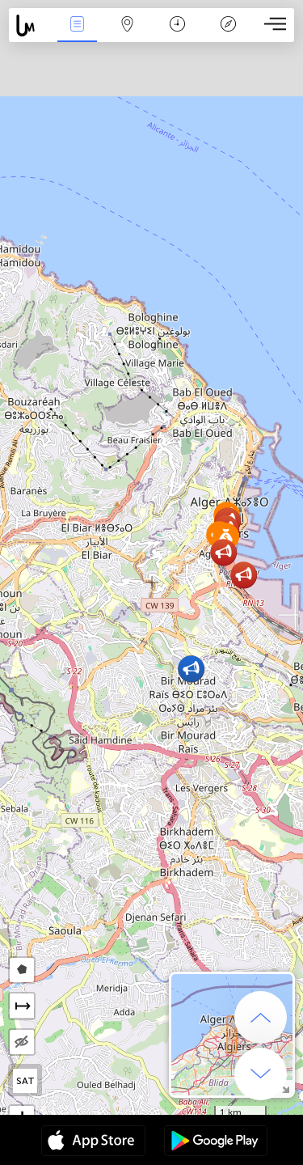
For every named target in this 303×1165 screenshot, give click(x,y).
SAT (25, 1081)
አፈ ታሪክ (228, 25)
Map (128, 25)
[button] (243, 575)
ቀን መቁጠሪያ (177, 25)
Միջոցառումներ (77, 25)
